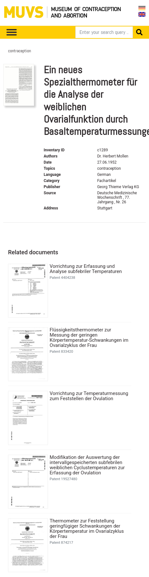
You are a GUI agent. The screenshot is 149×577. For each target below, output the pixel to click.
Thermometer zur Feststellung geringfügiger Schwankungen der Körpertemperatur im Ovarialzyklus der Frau (87, 528)
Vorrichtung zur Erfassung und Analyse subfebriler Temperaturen (86, 269)
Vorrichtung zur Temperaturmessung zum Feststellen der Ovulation (89, 396)
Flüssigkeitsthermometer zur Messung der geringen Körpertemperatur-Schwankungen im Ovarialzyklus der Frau (89, 337)
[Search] (104, 32)
